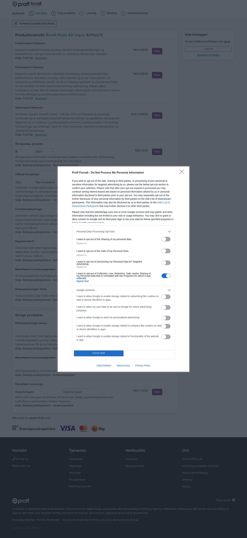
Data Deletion (104, 365)
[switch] (166, 239)
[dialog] (123, 269)
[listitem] (123, 231)
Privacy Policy (142, 365)
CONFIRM (98, 353)
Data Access (123, 365)
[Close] (183, 173)
